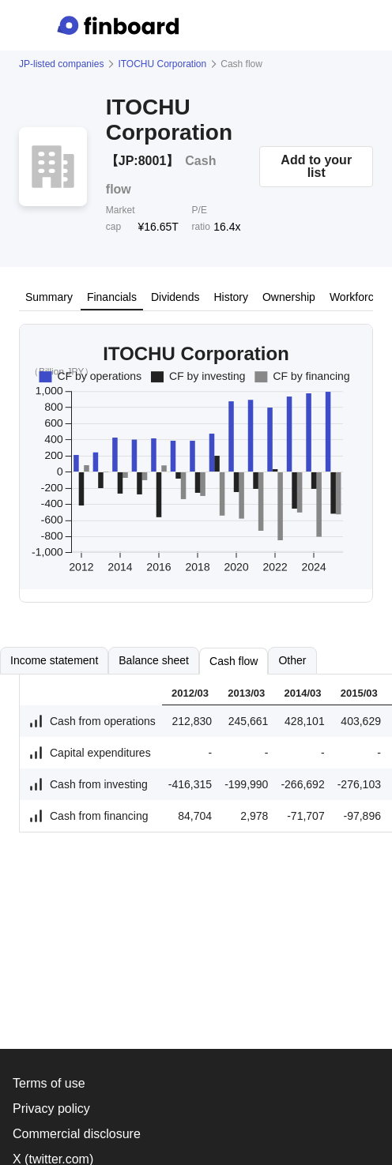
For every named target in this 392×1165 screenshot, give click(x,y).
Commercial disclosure (77, 1134)
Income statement (54, 660)
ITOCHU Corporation (162, 64)
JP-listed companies (61, 64)
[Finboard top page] (121, 25)
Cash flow (233, 661)
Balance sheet (154, 660)
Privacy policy (51, 1108)
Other (292, 660)
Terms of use (49, 1083)
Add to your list (316, 166)
